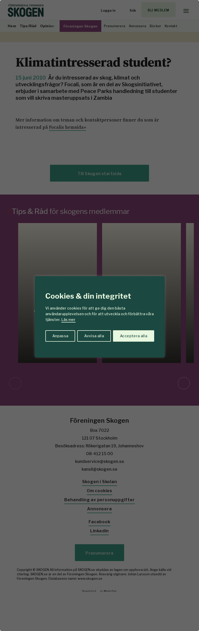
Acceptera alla (133, 336)
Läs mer (68, 319)
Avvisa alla (94, 336)
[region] (99, 315)
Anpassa (60, 336)
